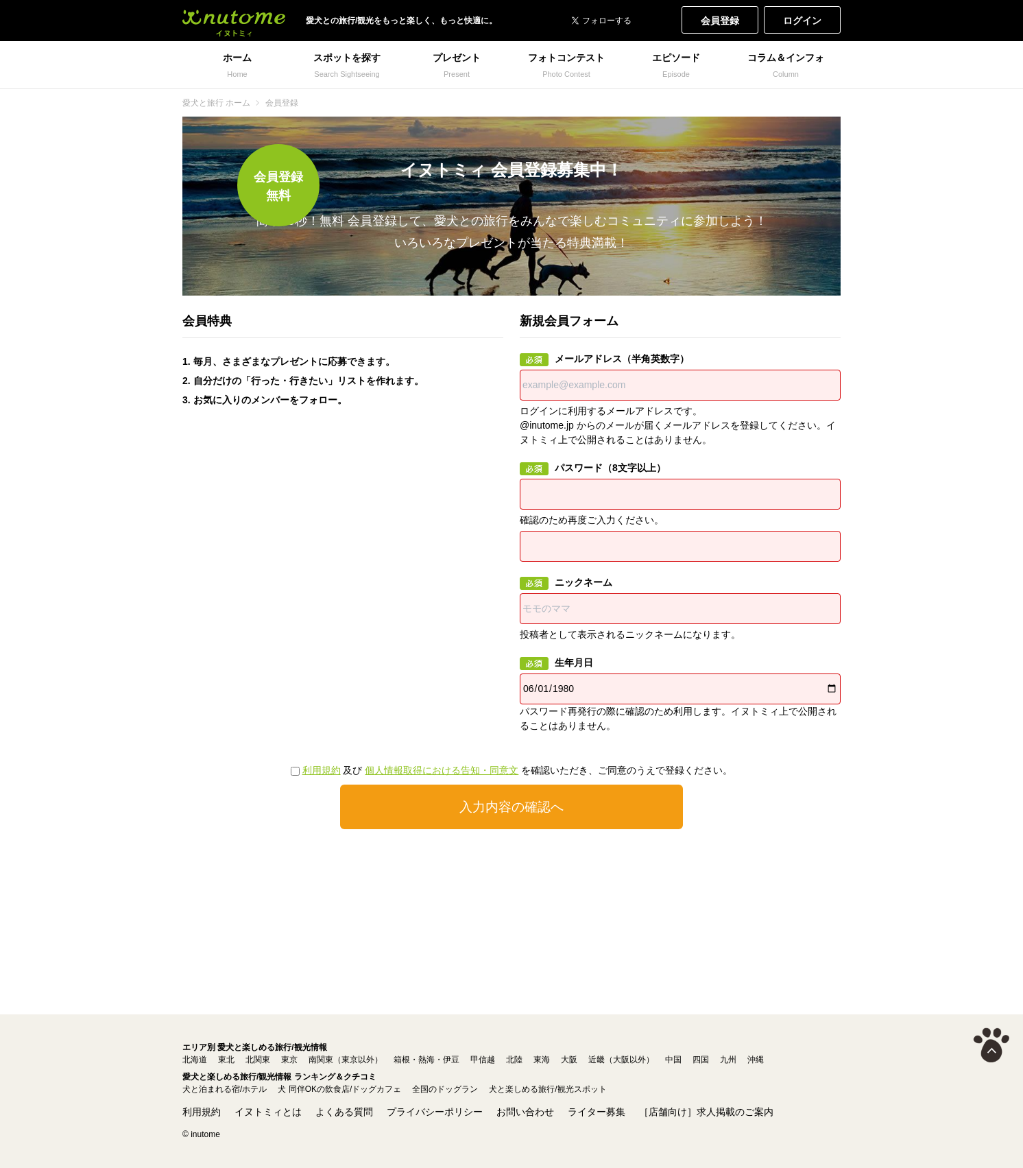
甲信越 (482, 1059)
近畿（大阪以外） (621, 1059)
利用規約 (321, 770)
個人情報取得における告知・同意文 (441, 770)
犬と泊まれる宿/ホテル (224, 1089)
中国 (673, 1059)
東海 (541, 1059)
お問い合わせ (525, 1111)
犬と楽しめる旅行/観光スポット (547, 1089)
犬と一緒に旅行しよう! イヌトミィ (233, 20)
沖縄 (755, 1059)
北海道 (194, 1059)
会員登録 (720, 20)
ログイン (802, 20)
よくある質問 (344, 1111)
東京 (289, 1059)
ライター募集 (596, 1111)
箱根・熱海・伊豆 (426, 1059)
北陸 (514, 1059)
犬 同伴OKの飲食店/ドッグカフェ (339, 1089)
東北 (226, 1059)
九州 (728, 1059)
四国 (701, 1059)
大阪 (569, 1059)
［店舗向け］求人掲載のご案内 (706, 1111)
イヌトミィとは (268, 1111)
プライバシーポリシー (435, 1111)
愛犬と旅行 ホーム (216, 103)
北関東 (257, 1059)
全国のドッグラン (445, 1089)
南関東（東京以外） (346, 1059)
